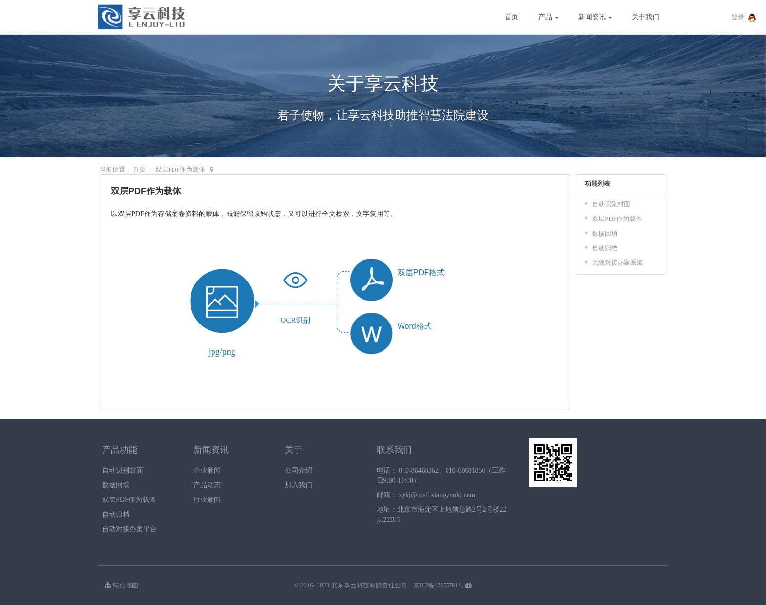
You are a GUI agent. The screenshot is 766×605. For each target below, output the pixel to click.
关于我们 (645, 17)
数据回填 (604, 233)
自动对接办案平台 (129, 529)
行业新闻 (207, 499)
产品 (548, 17)
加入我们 (298, 485)
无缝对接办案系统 (617, 262)
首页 (511, 17)
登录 (737, 17)
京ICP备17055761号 (439, 585)
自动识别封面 (611, 204)
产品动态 (207, 485)
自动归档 (604, 248)
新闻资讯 (595, 17)
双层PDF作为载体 (617, 218)
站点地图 (121, 585)
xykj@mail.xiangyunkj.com (437, 494)
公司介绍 (298, 470)
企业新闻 (207, 470)
